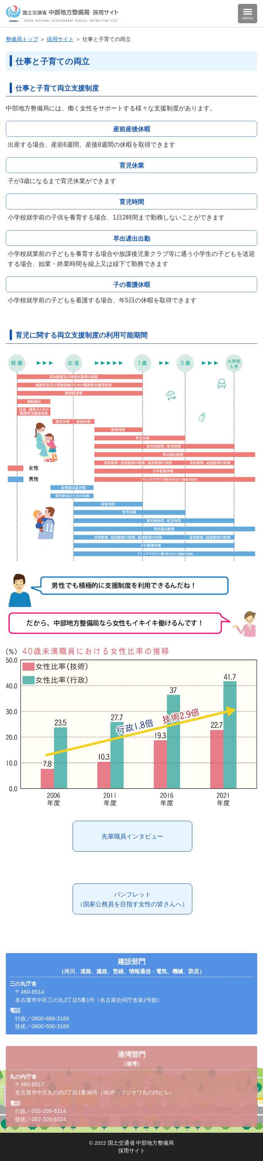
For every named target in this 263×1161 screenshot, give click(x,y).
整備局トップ (22, 39)
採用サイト (60, 39)
